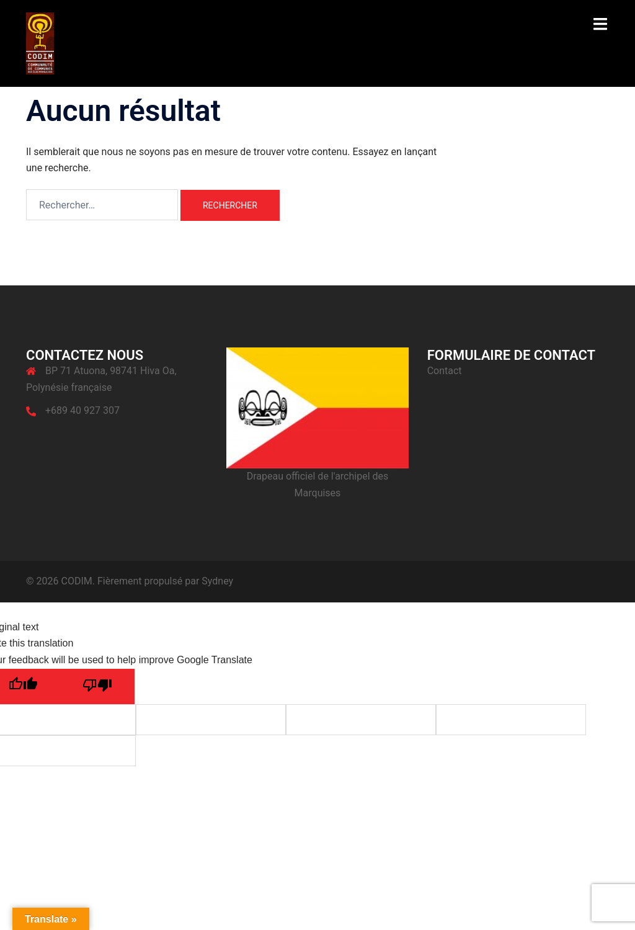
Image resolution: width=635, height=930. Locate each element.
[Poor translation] (97, 686)
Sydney (217, 581)
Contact (444, 371)
